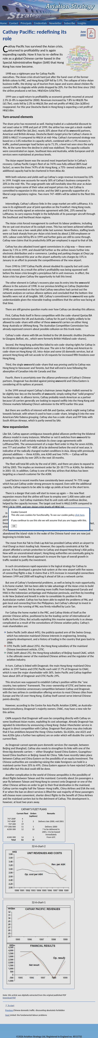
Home (3, 23)
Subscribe (69, 23)
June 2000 (87, 33)
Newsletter (55, 23)
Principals (26, 23)
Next (7, 1015)
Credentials (40, 23)
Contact (13, 23)
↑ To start (9, 1005)
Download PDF (9, 997)
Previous (9, 1010)
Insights (81, 23)
